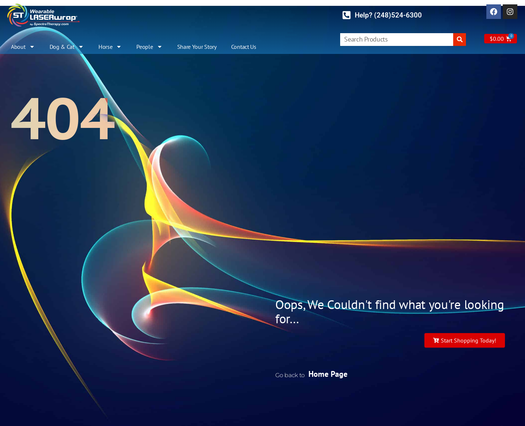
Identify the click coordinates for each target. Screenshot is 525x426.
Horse (110, 46)
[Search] (459, 39)
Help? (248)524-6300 (388, 15)
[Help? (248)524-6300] (346, 15)
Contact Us (243, 46)
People (149, 46)
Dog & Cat (67, 46)
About (23, 46)
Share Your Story (197, 46)
